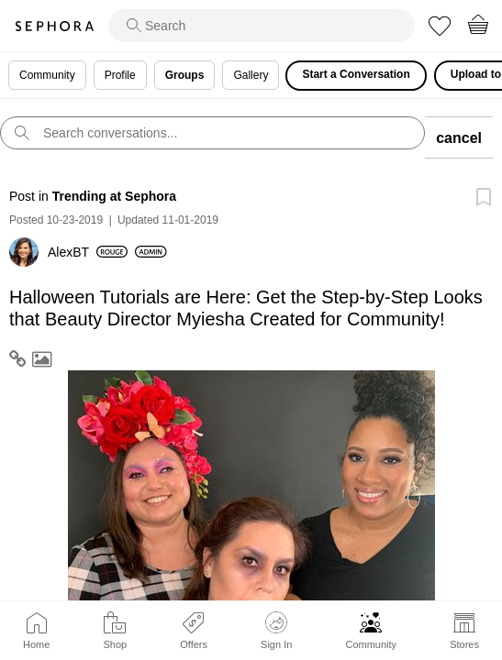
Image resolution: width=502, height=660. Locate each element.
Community (370, 644)
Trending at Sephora (114, 196)
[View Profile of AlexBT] (88, 252)
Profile (120, 75)
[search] (261, 25)
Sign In (276, 630)
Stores (464, 644)
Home (36, 644)
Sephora (54, 26)
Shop (115, 644)
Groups (185, 75)
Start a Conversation (355, 74)
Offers (193, 644)
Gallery (250, 75)
